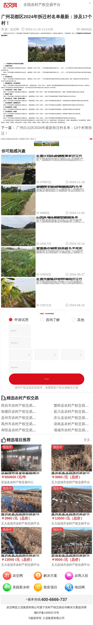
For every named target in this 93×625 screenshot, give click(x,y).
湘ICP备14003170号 (46, 612)
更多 (88, 440)
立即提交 (46, 379)
